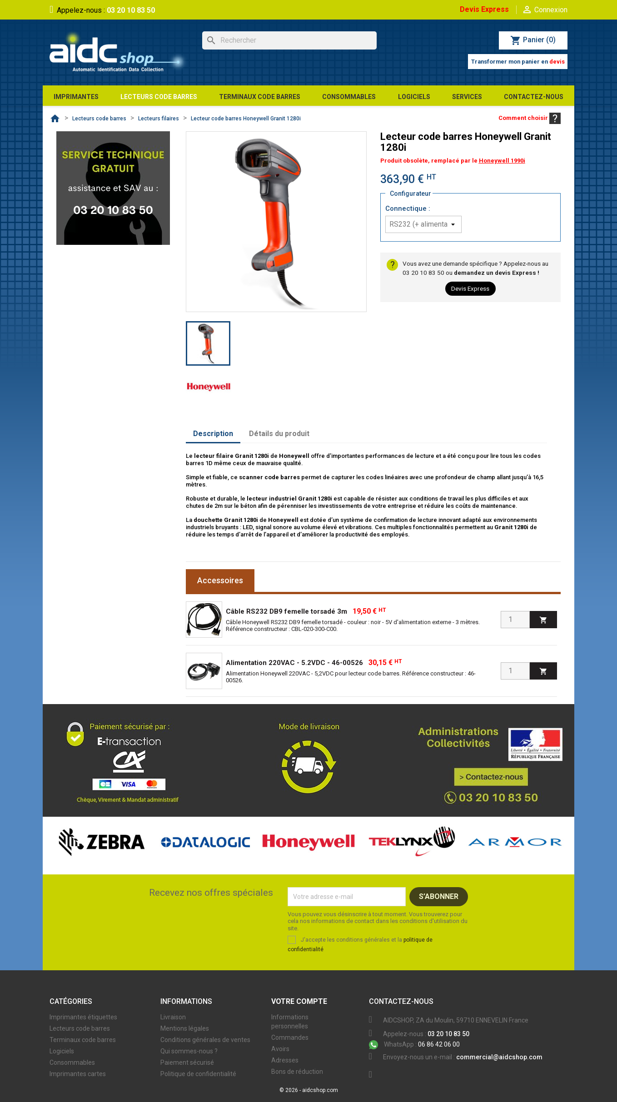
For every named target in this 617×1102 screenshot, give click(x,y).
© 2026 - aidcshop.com (308, 1090)
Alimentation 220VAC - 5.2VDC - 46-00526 (294, 663)
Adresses (285, 1060)
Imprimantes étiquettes (83, 1017)
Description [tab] (213, 433)
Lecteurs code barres (80, 1028)
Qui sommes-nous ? (189, 1051)
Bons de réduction (297, 1071)
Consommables (72, 1062)
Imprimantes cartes (78, 1073)
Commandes (289, 1037)
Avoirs (280, 1048)
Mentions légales (184, 1028)
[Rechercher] (289, 40)
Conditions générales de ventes (205, 1039)
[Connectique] (423, 224)
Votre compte (299, 1001)
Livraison (173, 1017)
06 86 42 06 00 (414, 1044)
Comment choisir (529, 117)
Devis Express (484, 9)
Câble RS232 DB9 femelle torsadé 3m (286, 611)
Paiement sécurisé (187, 1062)
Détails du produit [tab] (279, 433)
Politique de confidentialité (198, 1073)
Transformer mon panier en (518, 61)
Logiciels (62, 1051)
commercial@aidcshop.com (499, 1057)
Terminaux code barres (83, 1039)
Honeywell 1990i (502, 160)
